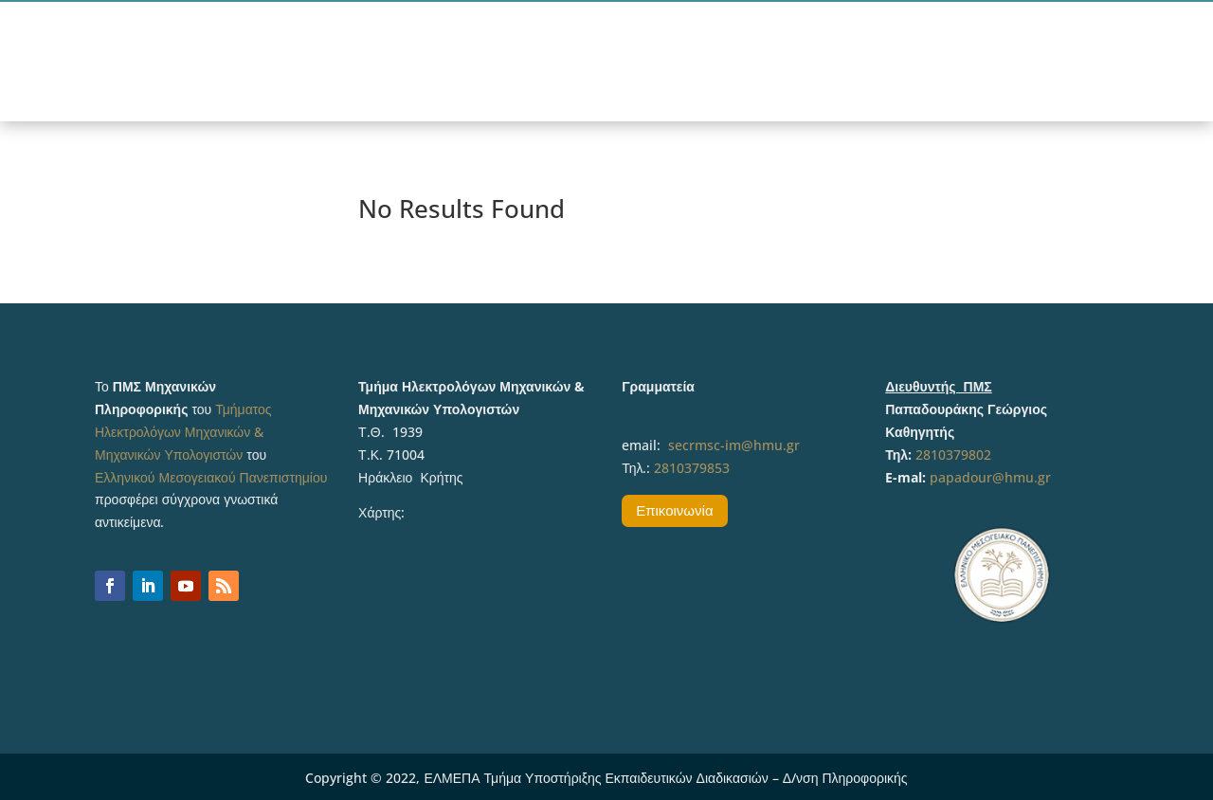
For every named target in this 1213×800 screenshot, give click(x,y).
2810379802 (953, 454)
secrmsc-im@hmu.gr (734, 445)
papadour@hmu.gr (990, 477)
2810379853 (692, 468)
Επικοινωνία (674, 509)
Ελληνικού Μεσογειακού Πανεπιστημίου (211, 477)
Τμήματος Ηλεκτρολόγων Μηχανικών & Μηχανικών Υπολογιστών (183, 432)
